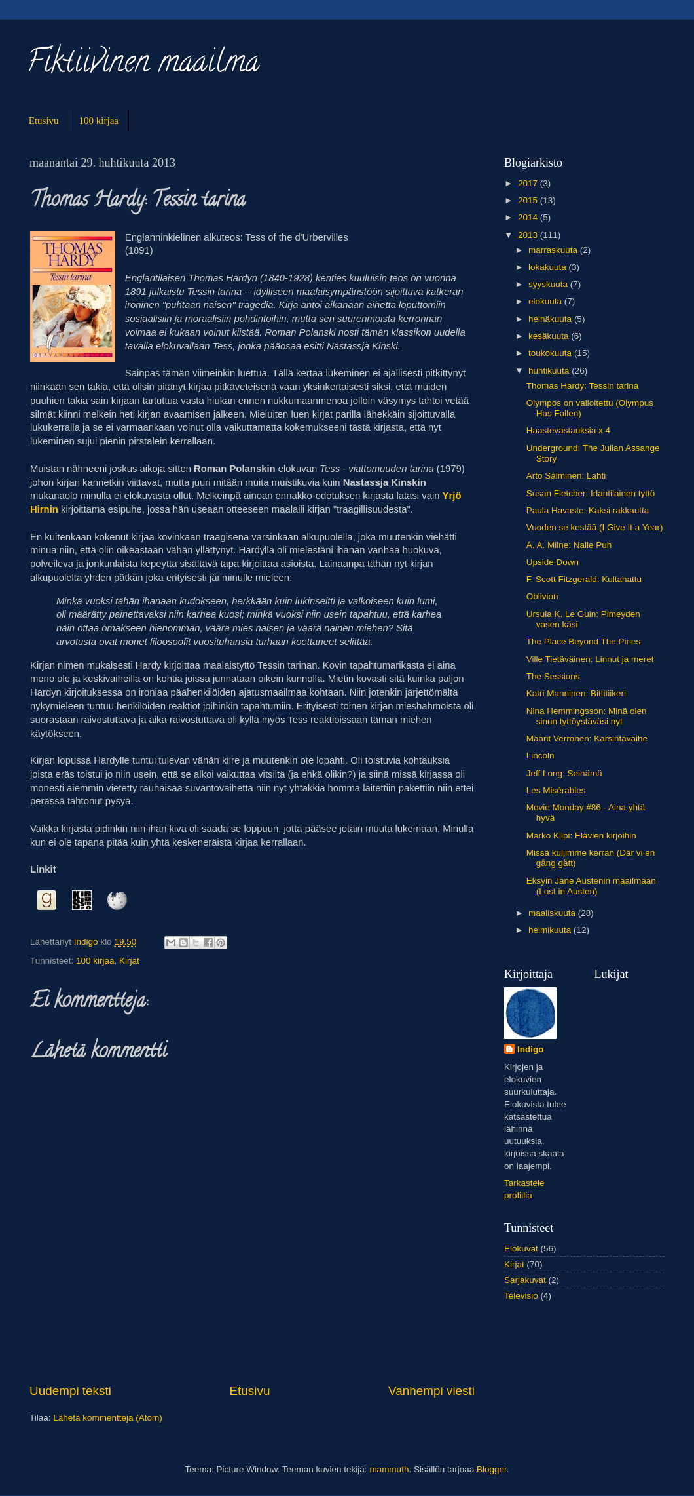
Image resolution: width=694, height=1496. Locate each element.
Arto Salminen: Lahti (566, 476)
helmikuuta (551, 930)
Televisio (521, 1296)
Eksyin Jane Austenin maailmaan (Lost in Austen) (591, 886)
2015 (529, 200)
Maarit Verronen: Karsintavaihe (587, 738)
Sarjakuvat (525, 1280)
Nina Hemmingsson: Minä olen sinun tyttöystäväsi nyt (586, 716)
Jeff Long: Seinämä (564, 773)
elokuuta (546, 301)
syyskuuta (549, 284)
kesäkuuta (549, 336)
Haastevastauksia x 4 (568, 430)
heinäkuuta (551, 319)
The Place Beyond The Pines (583, 641)
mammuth (389, 1469)
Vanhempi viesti (431, 1391)
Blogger (492, 1469)
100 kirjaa (99, 120)
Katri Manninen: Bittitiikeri (576, 693)
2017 (529, 183)
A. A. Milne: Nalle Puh (569, 545)
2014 (529, 217)
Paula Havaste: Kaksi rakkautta (587, 510)
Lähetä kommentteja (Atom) (107, 1418)
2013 (529, 235)
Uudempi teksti (70, 1391)
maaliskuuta (553, 913)
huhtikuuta (550, 371)
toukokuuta (551, 353)
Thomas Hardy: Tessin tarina (582, 386)
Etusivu (44, 120)
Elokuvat (521, 1248)
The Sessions (553, 676)
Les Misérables (556, 790)
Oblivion (542, 596)
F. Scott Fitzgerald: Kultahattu (584, 579)
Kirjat (129, 961)
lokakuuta (548, 267)
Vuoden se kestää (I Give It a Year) (594, 527)
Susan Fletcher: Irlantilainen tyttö (590, 493)
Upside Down (552, 562)
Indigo (530, 1049)
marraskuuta (554, 250)
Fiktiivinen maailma (142, 65)
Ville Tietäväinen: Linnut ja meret (590, 659)
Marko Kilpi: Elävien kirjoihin (581, 835)
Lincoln (540, 755)
